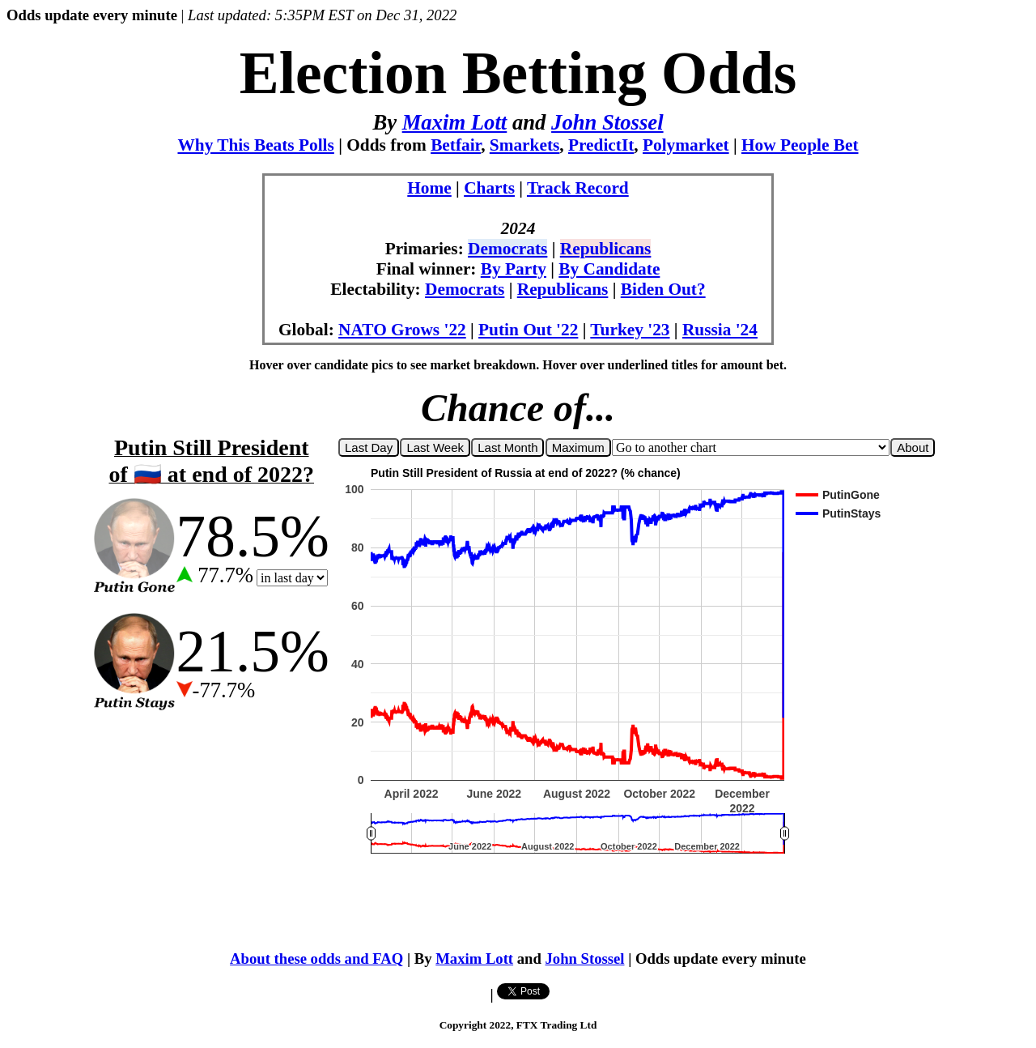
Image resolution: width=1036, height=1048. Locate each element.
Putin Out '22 (528, 329)
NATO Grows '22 (402, 329)
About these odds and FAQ (316, 958)
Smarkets (525, 145)
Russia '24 (720, 329)
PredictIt (601, 145)
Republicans (606, 248)
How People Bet (800, 145)
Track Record (578, 188)
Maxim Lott (454, 122)
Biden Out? (663, 289)
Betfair (456, 145)
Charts (489, 188)
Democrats (507, 248)
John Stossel (607, 122)
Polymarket (686, 145)
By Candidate (609, 269)
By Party (513, 269)
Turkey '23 (629, 329)
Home (429, 188)
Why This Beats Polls (255, 145)
